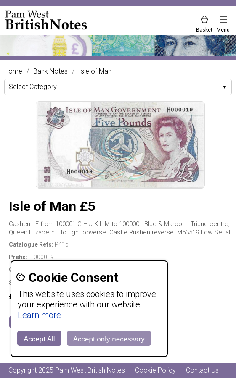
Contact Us (202, 370)
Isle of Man (95, 71)
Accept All (39, 339)
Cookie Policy (155, 370)
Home (13, 71)
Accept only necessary (109, 339)
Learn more (39, 315)
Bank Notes (50, 71)
